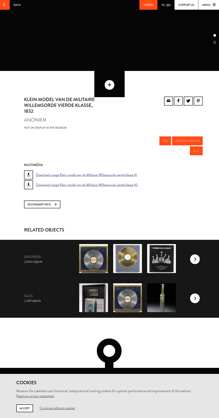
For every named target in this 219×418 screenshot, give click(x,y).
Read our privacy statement (35, 396)
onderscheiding (187, 125)
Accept (25, 408)
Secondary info (42, 188)
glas (196, 135)
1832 (165, 125)
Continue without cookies (57, 408)
